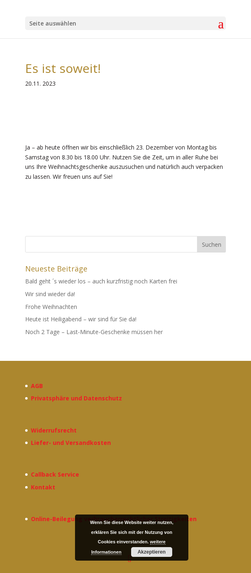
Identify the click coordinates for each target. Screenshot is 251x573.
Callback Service (55, 474)
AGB (37, 386)
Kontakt (43, 487)
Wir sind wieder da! (50, 294)
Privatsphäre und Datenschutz (76, 398)
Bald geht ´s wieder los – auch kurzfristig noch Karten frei (101, 281)
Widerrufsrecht (54, 430)
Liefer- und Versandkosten (71, 443)
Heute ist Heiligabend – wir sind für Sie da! (80, 319)
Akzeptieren (152, 552)
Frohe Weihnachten (51, 307)
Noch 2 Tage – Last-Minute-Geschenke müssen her (94, 332)
